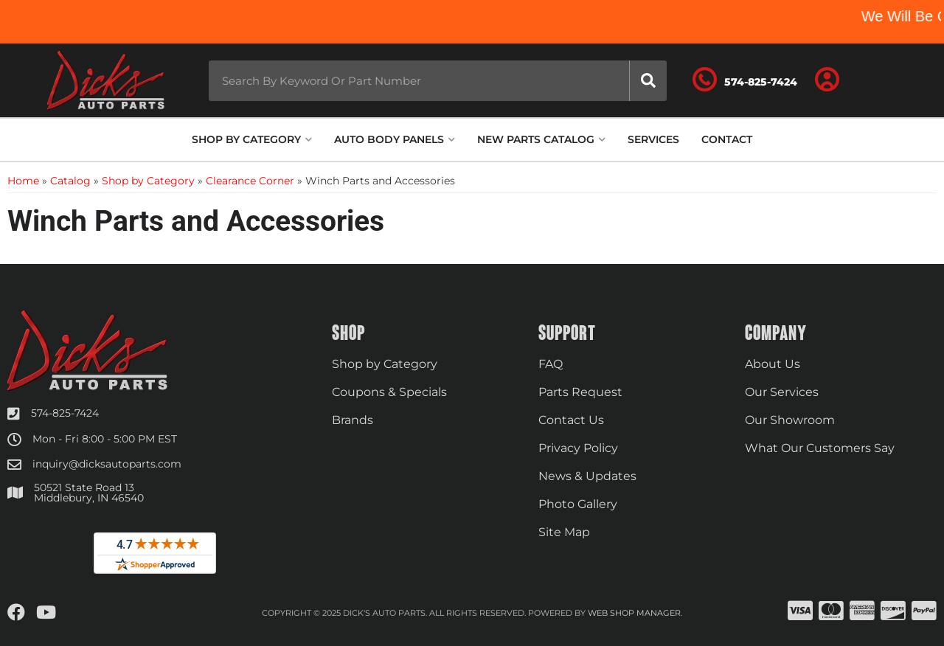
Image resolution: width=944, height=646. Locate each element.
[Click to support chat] (745, 80)
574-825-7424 (65, 413)
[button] (438, 80)
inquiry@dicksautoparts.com (106, 464)
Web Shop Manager (634, 613)
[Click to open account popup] (827, 80)
